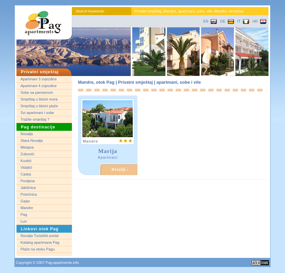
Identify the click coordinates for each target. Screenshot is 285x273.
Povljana (28, 181)
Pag (24, 214)
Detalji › (120, 169)
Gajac (25, 201)
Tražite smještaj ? (35, 119)
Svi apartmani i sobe (37, 113)
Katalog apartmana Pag (40, 242)
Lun (24, 221)
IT (243, 21)
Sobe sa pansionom (37, 92)
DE (227, 21)
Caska (26, 174)
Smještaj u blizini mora (39, 99)
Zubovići (27, 154)
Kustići (26, 161)
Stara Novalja (32, 141)
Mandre (27, 208)
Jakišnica (28, 188)
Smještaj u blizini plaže (39, 106)
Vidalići (26, 167)
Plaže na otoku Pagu (38, 249)
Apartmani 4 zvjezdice (39, 86)
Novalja (27, 134)
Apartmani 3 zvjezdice (39, 79)
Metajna (27, 147)
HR (259, 21)
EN (210, 21)
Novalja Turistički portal (39, 236)
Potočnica (29, 194)
